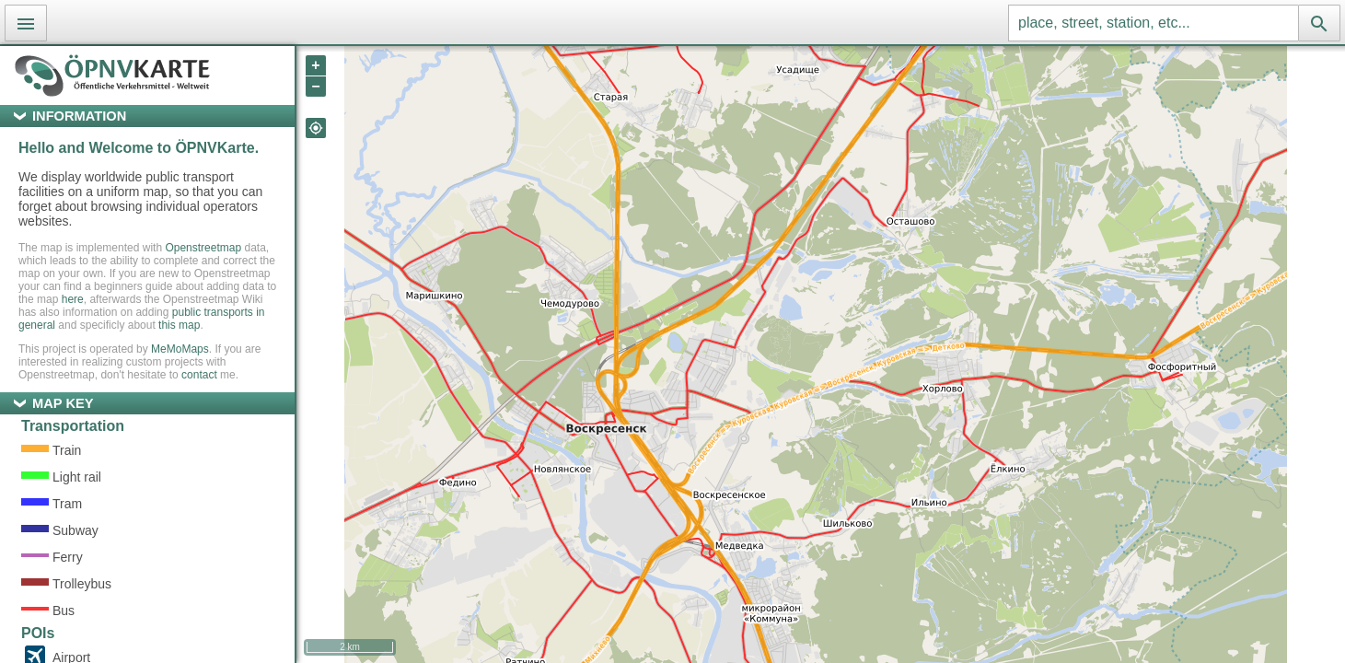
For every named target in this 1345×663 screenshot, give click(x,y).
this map (179, 325)
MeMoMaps (180, 349)
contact (199, 374)
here (73, 299)
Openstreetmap (203, 247)
